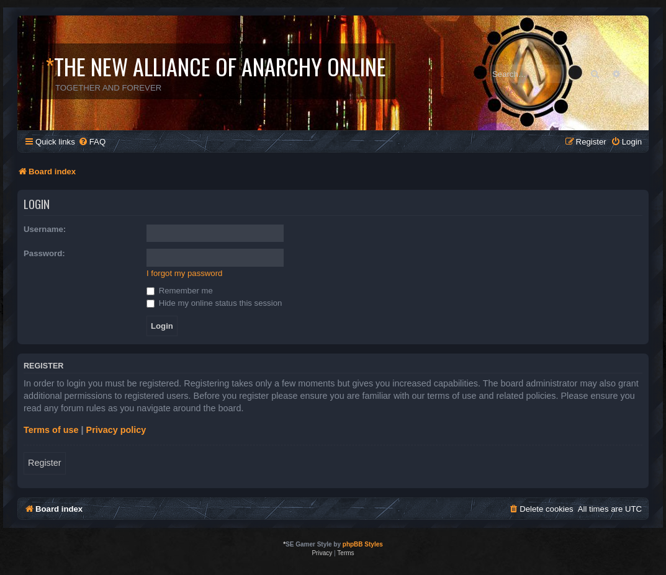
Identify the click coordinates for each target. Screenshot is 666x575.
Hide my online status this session (214, 303)
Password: (44, 253)
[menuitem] (92, 142)
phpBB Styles (363, 544)
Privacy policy (116, 430)
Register (44, 463)
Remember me (179, 290)
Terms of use (51, 430)
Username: (45, 229)
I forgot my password (184, 273)
